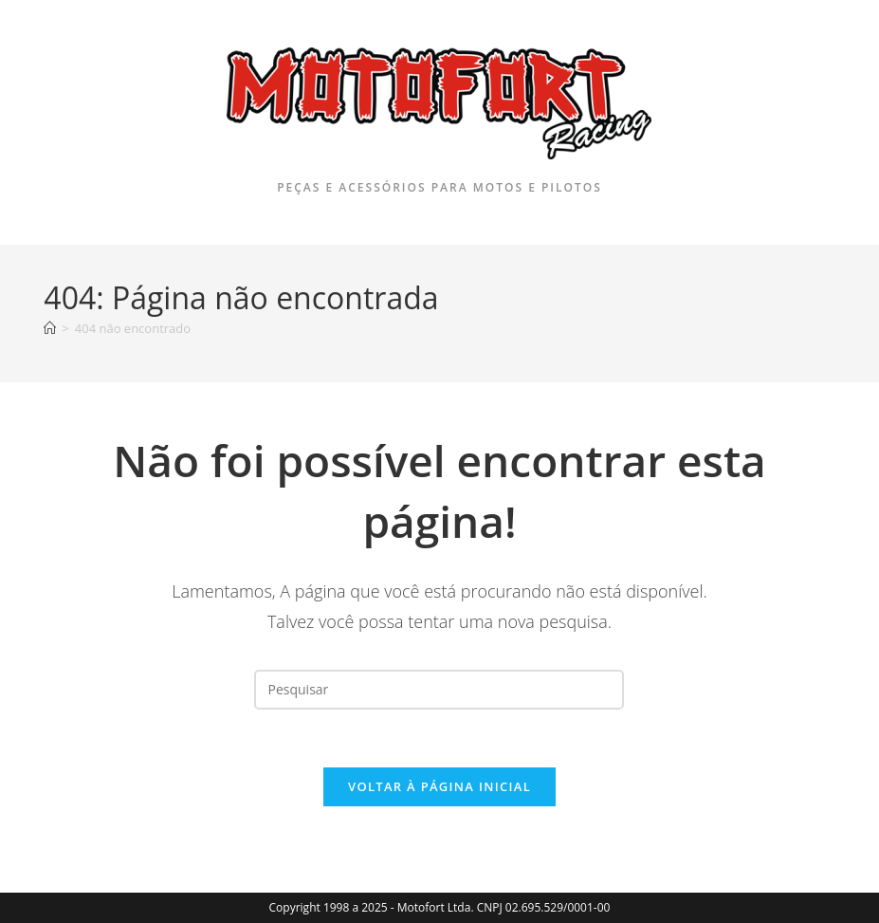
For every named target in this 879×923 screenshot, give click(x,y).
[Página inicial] (50, 328)
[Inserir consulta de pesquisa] (439, 689)
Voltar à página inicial (439, 786)
